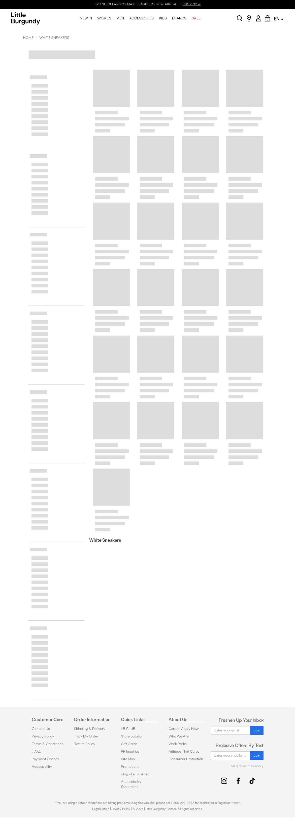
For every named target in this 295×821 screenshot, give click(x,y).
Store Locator (132, 736)
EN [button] (278, 18)
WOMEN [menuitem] (104, 18)
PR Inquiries (130, 751)
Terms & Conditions (47, 744)
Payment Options (45, 759)
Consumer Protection (186, 759)
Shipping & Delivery (89, 729)
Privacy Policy (43, 736)
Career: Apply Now (184, 729)
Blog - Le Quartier (135, 774)
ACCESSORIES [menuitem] (141, 18)
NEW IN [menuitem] (86, 18)
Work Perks (178, 744)
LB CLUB (128, 729)
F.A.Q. (36, 751)
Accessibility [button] (42, 766)
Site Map (128, 759)
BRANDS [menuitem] (179, 18)
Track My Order (86, 736)
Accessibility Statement (131, 784)
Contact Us (41, 729)
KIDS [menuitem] (163, 18)
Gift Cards (129, 744)
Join (256, 730)
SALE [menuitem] (196, 18)
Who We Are (179, 736)
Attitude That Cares (184, 751)
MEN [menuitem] (120, 18)
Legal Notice (100, 809)
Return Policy (84, 744)
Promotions (130, 766)
